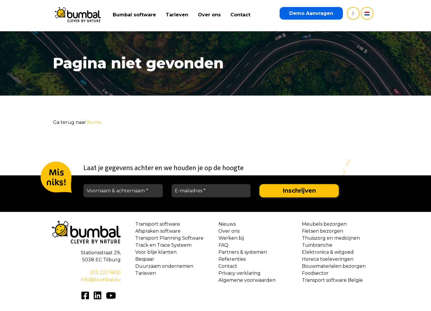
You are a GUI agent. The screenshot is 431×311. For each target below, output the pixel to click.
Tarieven (178, 15)
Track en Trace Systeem (163, 245)
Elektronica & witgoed (328, 252)
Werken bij (231, 238)
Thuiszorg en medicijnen (331, 238)
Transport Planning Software (169, 238)
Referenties (232, 259)
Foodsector (315, 273)
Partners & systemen (242, 252)
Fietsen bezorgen (322, 231)
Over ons (210, 15)
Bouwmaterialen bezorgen (334, 266)
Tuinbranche (317, 245)
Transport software (157, 224)
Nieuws (227, 224)
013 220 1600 (105, 272)
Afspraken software (158, 231)
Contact (242, 15)
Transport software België (332, 280)
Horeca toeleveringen (327, 259)
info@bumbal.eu (101, 279)
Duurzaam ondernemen (164, 266)
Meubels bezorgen (324, 224)
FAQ (223, 245)
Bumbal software (135, 15)
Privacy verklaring (239, 273)
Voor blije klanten (156, 252)
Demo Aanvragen (311, 13)
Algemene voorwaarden (247, 280)
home (94, 122)
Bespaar (144, 259)
